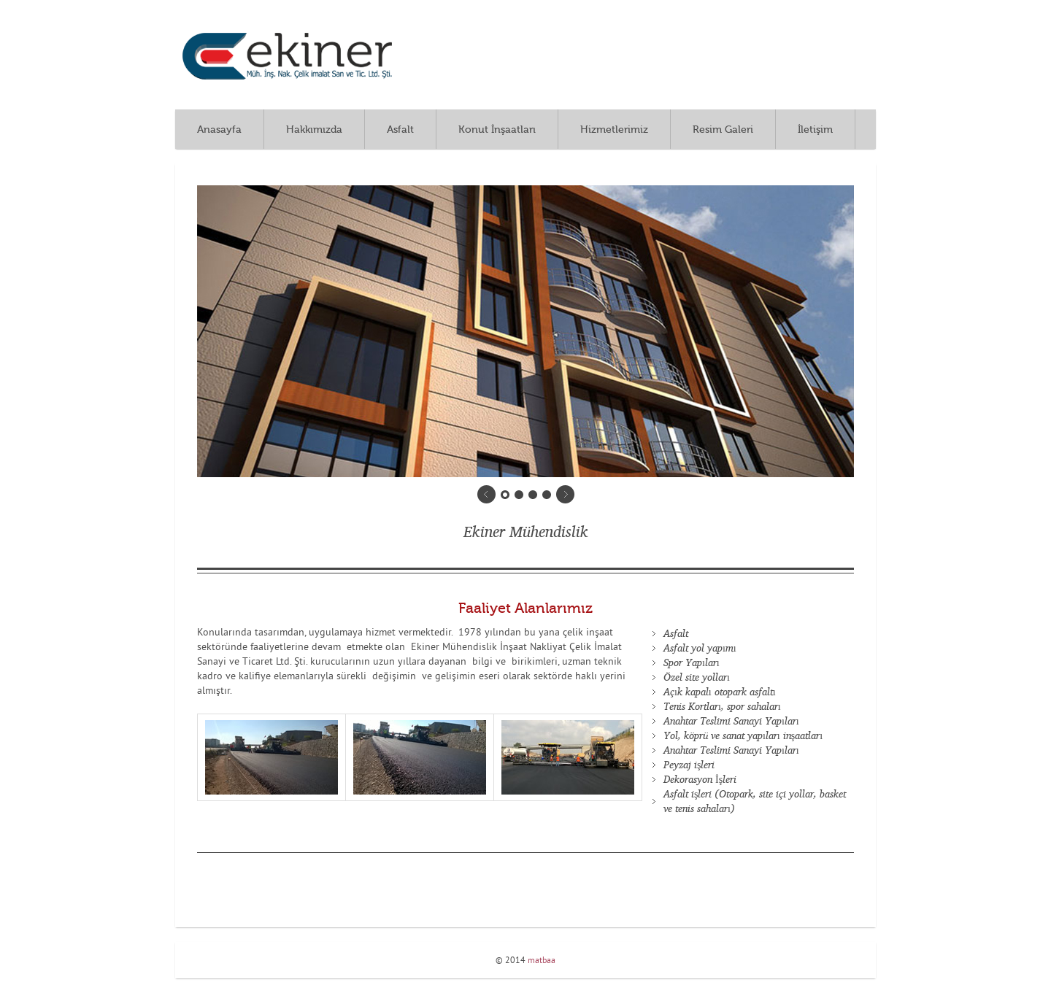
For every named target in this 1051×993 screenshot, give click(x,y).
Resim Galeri (723, 130)
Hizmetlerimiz (614, 130)
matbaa (541, 961)
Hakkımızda (314, 130)
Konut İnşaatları (497, 130)
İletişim (815, 130)
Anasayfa (219, 130)
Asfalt (400, 130)
